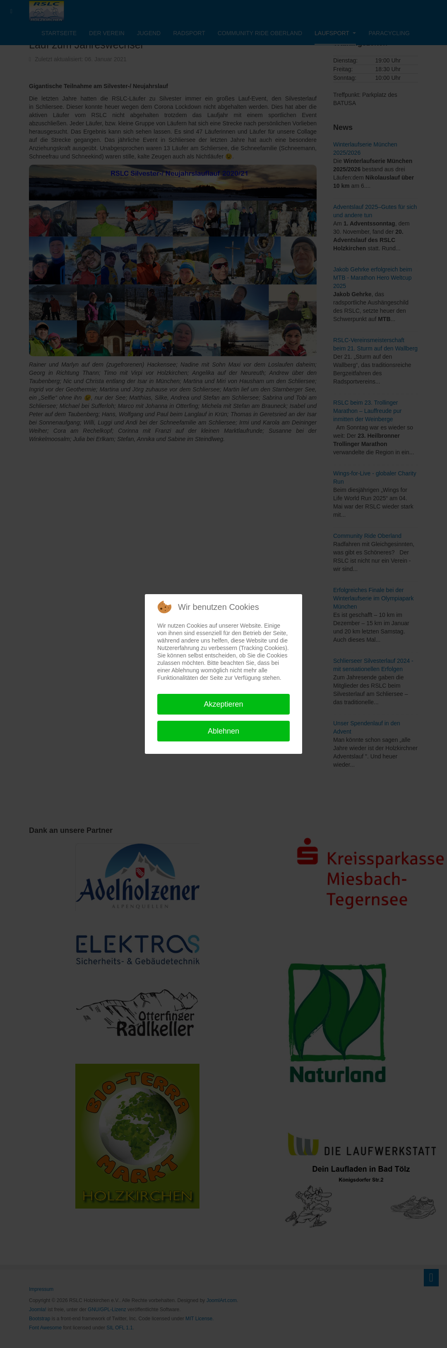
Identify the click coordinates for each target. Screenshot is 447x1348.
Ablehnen (223, 731)
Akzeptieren (223, 704)
